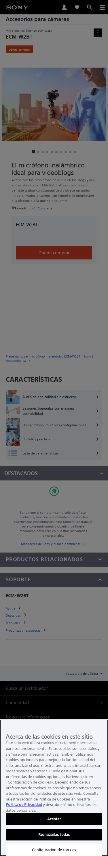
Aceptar (54, 819)
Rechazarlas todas (54, 834)
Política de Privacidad (24, 804)
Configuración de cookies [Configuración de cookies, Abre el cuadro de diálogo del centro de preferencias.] (54, 849)
